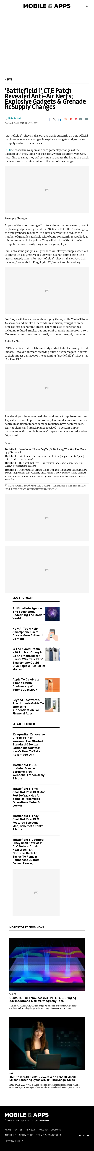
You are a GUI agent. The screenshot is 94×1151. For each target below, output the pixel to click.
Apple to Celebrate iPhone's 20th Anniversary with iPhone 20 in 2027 (26, 684)
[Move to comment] (86, 119)
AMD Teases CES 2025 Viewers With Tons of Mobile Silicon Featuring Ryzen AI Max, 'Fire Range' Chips (43, 1078)
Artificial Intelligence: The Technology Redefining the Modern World (29, 613)
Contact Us (26, 1135)
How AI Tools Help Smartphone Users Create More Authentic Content (28, 634)
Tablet (12, 994)
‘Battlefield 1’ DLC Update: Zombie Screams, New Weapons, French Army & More (28, 771)
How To (43, 1129)
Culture (56, 1129)
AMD (11, 1073)
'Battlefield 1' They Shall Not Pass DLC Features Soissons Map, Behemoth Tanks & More (28, 822)
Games (18, 1129)
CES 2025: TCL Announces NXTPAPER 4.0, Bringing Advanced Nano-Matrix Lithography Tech (42, 999)
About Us (10, 1135)
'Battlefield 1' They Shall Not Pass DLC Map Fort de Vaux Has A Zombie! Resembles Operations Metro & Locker (29, 797)
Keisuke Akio (15, 118)
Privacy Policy (14, 1141)
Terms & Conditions (48, 1135)
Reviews (31, 1129)
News (8, 80)
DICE (8, 150)
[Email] (80, 119)
